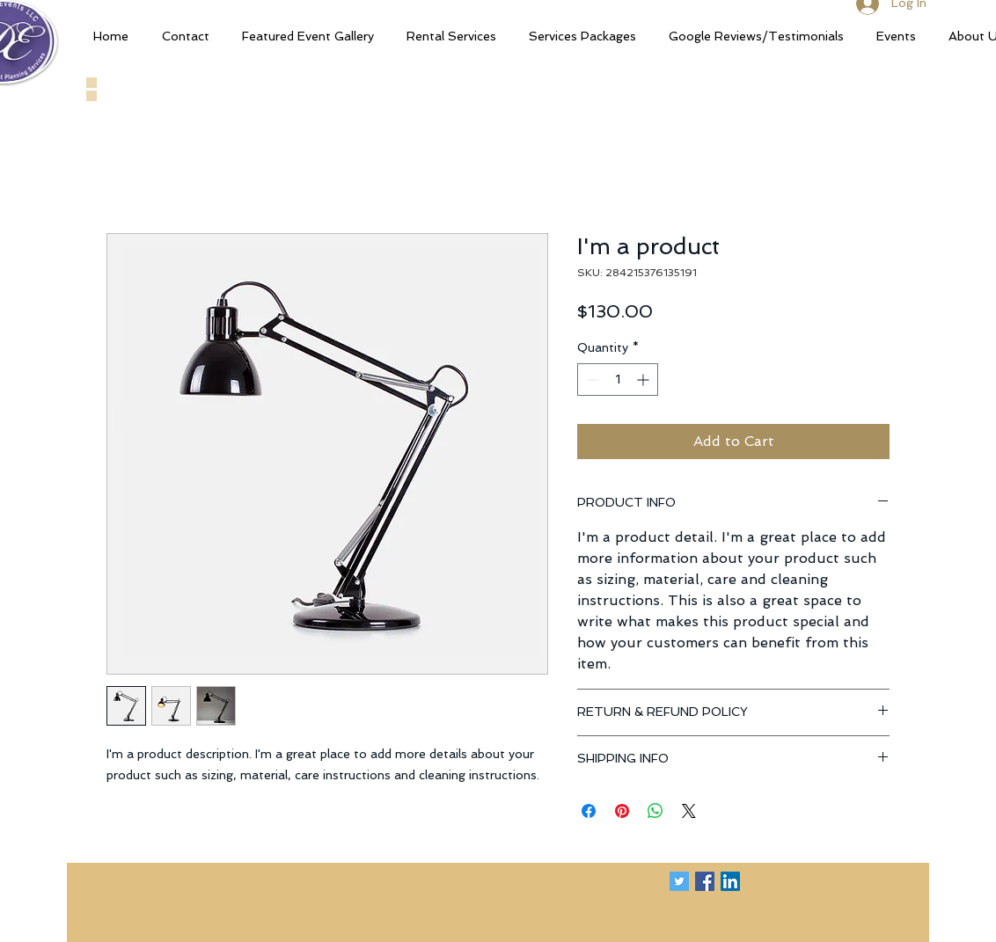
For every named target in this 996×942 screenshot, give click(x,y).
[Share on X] (688, 811)
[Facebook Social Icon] (704, 881)
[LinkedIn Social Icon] (730, 881)
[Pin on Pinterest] (622, 811)
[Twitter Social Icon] (679, 881)
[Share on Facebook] (588, 811)
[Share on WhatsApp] (655, 811)
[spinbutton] (617, 379)
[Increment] (644, 379)
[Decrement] (591, 379)
